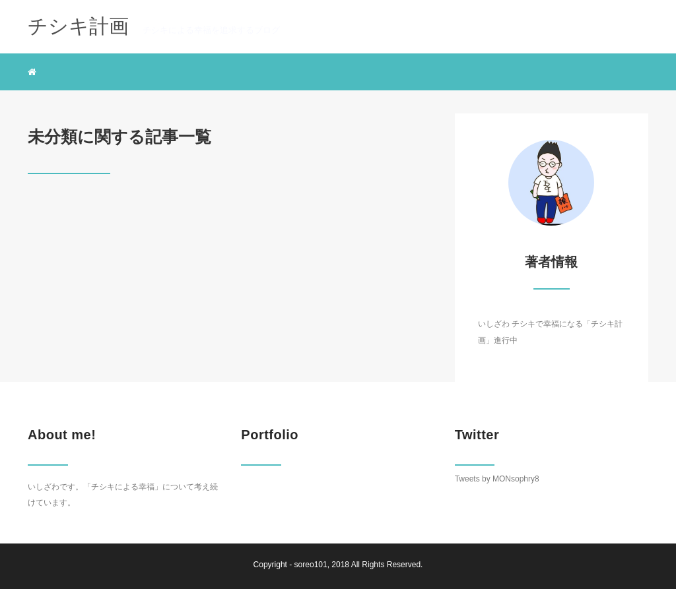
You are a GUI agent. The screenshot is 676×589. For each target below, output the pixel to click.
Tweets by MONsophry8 (497, 478)
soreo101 (310, 564)
